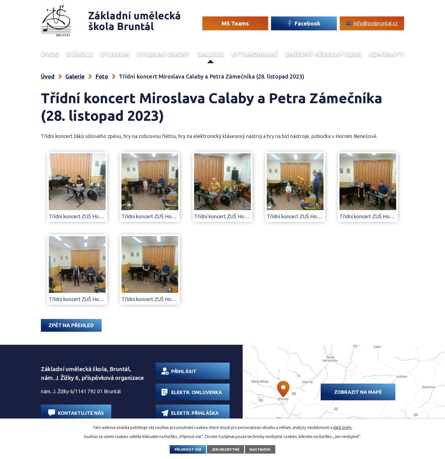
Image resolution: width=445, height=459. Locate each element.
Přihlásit (178, 371)
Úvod (50, 53)
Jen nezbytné (225, 449)
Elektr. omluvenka (191, 392)
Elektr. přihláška (190, 413)
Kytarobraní (254, 53)
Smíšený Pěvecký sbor (323, 53)
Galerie (210, 53)
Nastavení (259, 449)
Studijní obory (163, 53)
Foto (101, 76)
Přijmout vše (188, 449)
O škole (79, 53)
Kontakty (386, 53)
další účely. (342, 427)
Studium (114, 53)
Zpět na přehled (71, 325)
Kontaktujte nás (76, 412)
